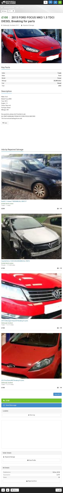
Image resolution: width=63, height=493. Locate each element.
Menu (15, 490)
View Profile (31, 460)
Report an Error (31, 481)
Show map (31, 415)
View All (57, 394)
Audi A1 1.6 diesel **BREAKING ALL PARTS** (14, 201)
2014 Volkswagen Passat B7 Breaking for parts (14, 320)
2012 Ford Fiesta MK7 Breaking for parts (12, 380)
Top (58, 490)
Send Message (9, 405)
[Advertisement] (31, 137)
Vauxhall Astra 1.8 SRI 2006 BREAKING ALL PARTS (15, 261)
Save (4, 11)
